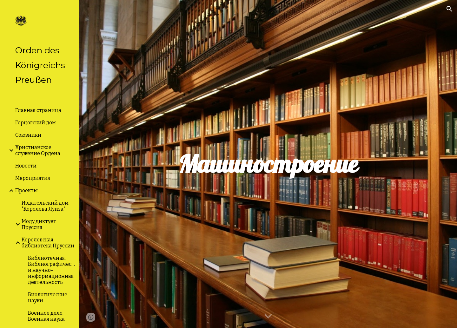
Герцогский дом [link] (35, 123)
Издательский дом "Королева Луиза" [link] (45, 206)
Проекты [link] (26, 190)
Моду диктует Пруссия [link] (39, 224)
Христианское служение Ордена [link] (37, 150)
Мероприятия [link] (32, 178)
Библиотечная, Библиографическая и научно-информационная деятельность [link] (52, 270)
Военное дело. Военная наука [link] (46, 316)
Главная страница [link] (38, 110)
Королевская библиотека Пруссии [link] (48, 243)
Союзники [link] (28, 135)
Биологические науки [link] (47, 298)
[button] (449, 8)
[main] (268, 164)
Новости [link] (25, 166)
